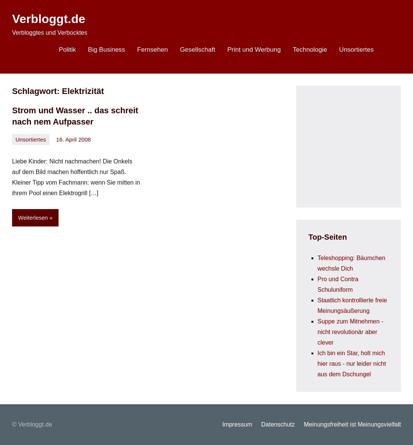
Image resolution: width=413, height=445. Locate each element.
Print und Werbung (253, 49)
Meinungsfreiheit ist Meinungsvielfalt (352, 424)
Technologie (310, 49)
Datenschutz (278, 424)
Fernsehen (152, 49)
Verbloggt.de (48, 19)
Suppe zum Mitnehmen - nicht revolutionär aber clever (350, 332)
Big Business (106, 49)
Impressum (237, 424)
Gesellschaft (198, 49)
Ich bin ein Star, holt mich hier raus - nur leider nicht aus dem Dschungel (351, 363)
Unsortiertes (356, 49)
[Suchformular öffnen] (390, 50)
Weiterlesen (33, 217)
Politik (67, 49)
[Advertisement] (360, 145)
